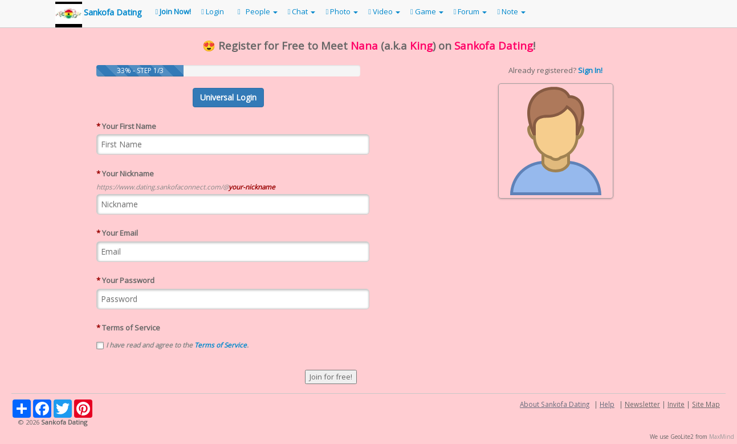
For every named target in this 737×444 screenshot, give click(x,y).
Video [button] (384, 11)
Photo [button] (341, 11)
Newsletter (642, 404)
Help (607, 404)
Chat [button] (302, 11)
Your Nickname (125, 173)
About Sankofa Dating (554, 404)
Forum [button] (470, 11)
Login (212, 11)
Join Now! (174, 11)
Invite (676, 404)
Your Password (125, 280)
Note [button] (511, 11)
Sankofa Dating (113, 12)
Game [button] (426, 11)
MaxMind (721, 437)
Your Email (117, 233)
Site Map (706, 404)
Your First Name (126, 126)
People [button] (256, 11)
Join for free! (331, 377)
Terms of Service (128, 327)
